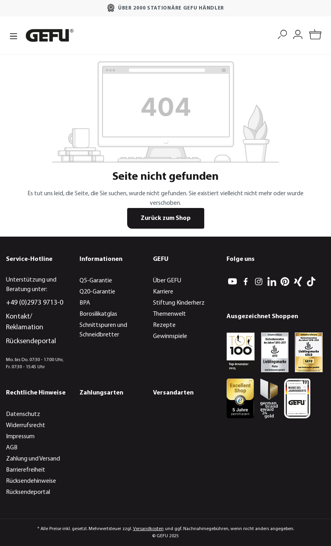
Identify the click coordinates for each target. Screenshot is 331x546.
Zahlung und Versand (33, 459)
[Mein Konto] (298, 33)
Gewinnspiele (170, 336)
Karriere (163, 292)
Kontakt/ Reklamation (24, 322)
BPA (84, 303)
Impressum (20, 436)
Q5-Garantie (95, 281)
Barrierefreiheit (25, 470)
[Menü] (13, 35)
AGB (11, 448)
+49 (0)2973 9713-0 (34, 303)
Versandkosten (148, 529)
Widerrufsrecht (25, 425)
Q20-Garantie (97, 292)
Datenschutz (23, 414)
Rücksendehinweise (31, 481)
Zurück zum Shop (166, 218)
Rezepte (164, 325)
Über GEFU (167, 281)
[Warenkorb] (315, 35)
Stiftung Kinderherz (179, 303)
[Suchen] (282, 33)
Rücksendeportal (31, 341)
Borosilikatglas (98, 314)
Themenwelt (169, 314)
